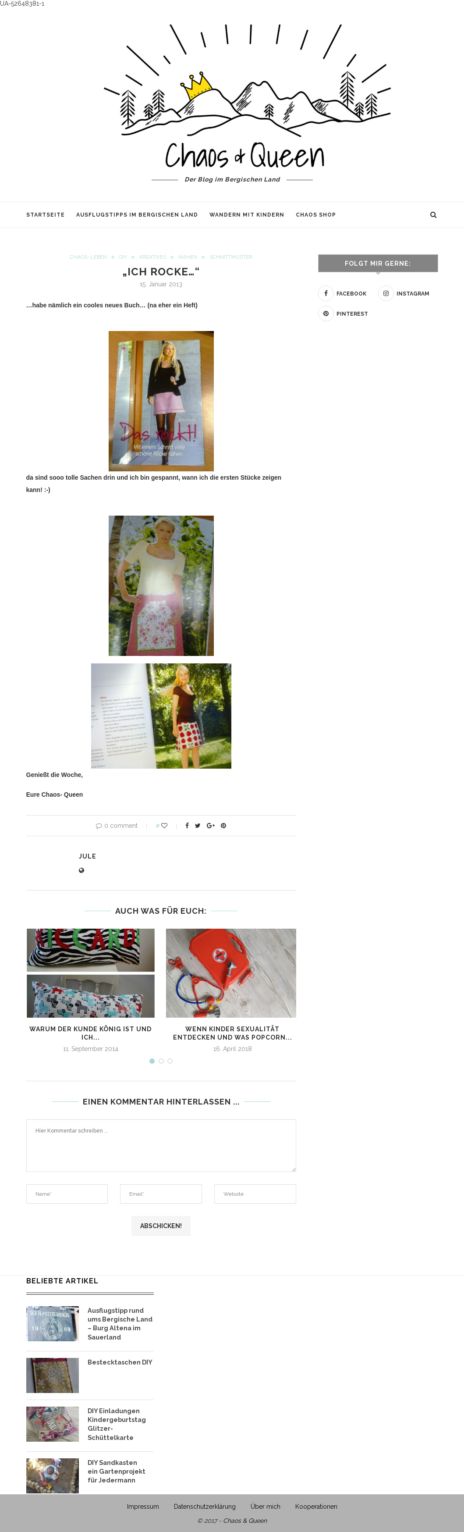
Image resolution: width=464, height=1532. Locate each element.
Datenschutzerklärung (205, 1504)
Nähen (188, 257)
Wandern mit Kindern (246, 215)
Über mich (265, 1504)
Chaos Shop (316, 215)
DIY (123, 257)
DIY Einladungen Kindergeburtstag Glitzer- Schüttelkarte (116, 1422)
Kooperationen (316, 1504)
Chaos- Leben (88, 257)
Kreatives (152, 257)
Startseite (45, 215)
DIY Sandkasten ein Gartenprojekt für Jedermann (116, 1469)
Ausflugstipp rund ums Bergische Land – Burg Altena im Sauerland (120, 1323)
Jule (87, 856)
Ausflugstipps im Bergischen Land (137, 215)
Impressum (143, 1504)
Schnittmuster (231, 257)
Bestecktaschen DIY (119, 1361)
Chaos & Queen (245, 1518)
